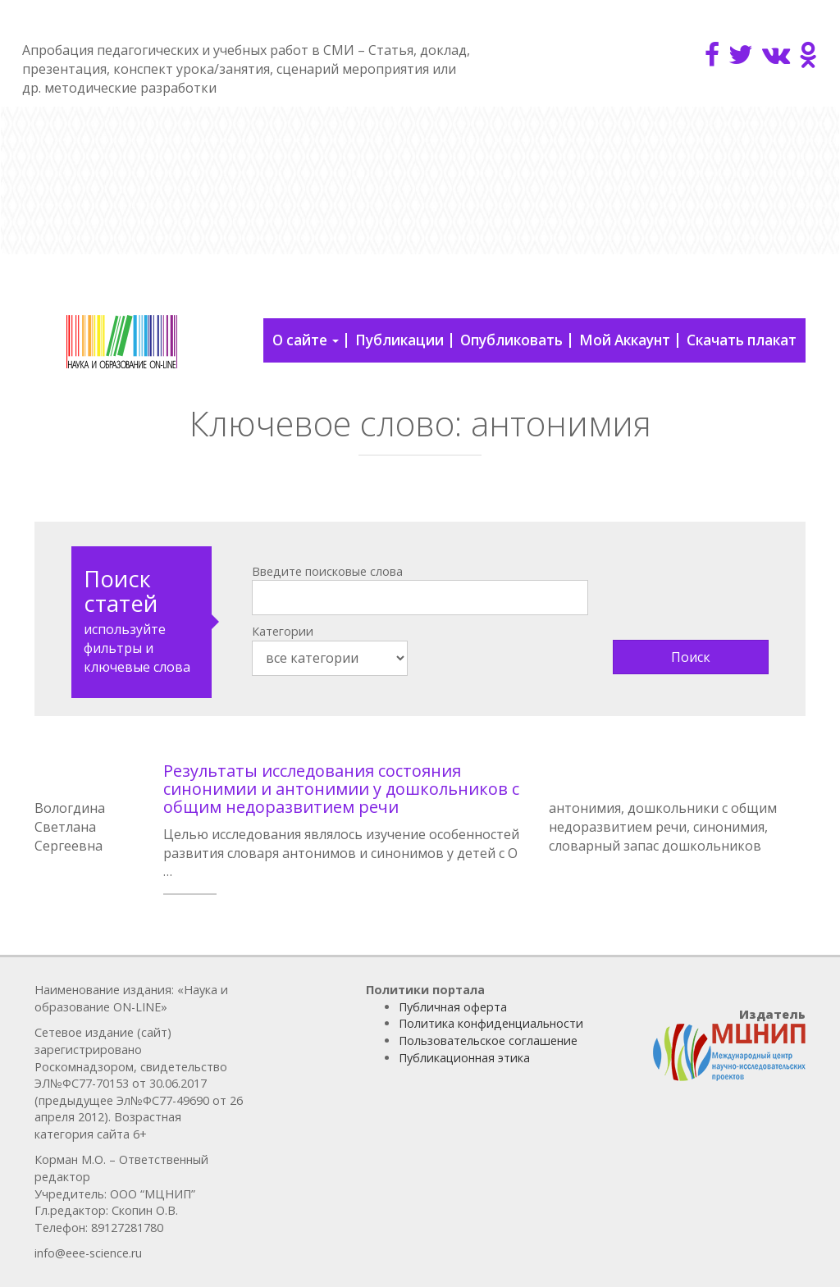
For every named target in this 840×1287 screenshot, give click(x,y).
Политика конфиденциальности (491, 1023)
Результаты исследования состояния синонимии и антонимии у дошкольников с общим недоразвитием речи (341, 789)
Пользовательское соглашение (488, 1040)
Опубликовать (511, 340)
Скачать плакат (742, 340)
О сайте (305, 340)
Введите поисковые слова (327, 571)
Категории (282, 631)
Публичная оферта (453, 1007)
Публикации (399, 340)
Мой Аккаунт (624, 340)
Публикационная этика (464, 1058)
